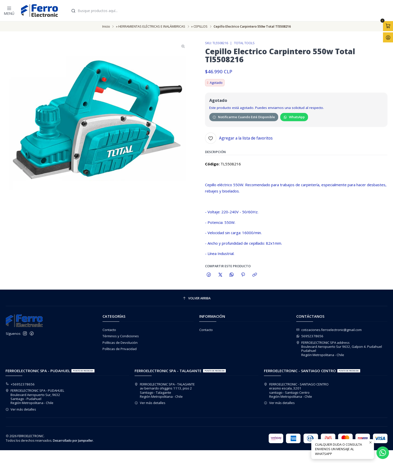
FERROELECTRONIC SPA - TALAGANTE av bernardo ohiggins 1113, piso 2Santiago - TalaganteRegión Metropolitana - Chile (165, 390)
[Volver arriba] (196, 298)
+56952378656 (20, 384)
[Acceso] (388, 37)
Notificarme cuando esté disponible (244, 118)
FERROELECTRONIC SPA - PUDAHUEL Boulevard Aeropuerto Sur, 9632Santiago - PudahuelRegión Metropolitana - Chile (35, 396)
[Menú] (9, 10)
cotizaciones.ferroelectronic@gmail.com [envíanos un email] (329, 329)
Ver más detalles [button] (21, 409)
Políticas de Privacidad (120, 349)
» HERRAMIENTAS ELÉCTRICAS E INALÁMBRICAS (150, 26)
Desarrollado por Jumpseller (73, 440)
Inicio (106, 26)
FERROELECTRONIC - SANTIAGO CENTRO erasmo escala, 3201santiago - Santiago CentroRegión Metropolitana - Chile (296, 390)
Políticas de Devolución (120, 342)
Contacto (109, 329)
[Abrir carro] (388, 26)
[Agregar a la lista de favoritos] (239, 139)
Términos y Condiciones (121, 336)
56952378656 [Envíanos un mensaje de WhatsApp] (310, 336)
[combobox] (229, 11)
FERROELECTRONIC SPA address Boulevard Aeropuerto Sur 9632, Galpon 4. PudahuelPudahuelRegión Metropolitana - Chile (339, 348)
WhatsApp (294, 118)
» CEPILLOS (199, 26)
